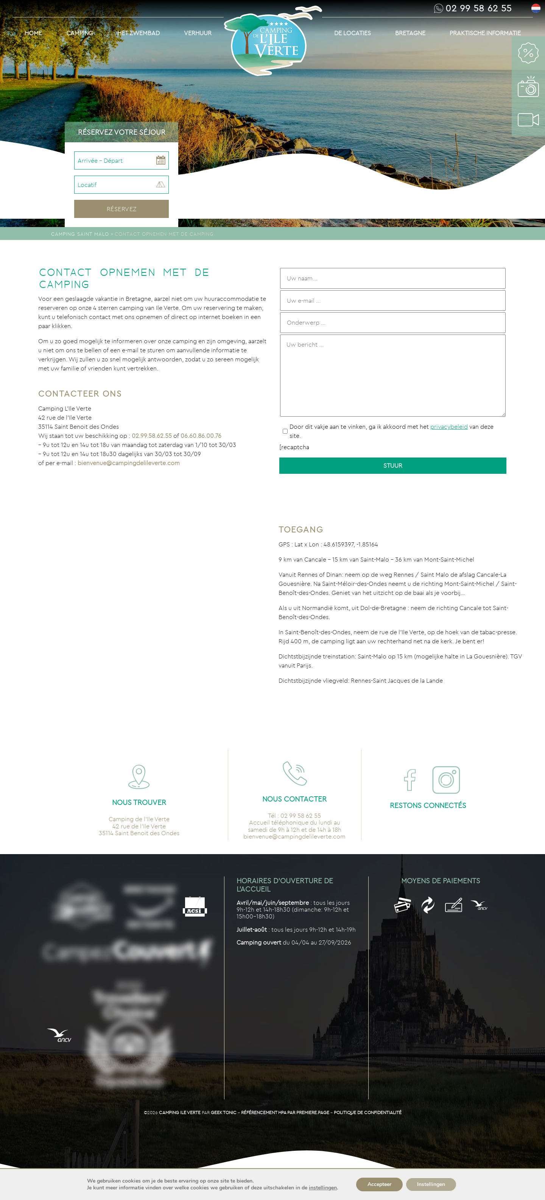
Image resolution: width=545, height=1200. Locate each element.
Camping (79, 33)
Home (33, 33)
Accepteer (379, 1184)
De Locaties (352, 33)
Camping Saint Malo (80, 234)
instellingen (323, 1187)
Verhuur (198, 33)
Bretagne (410, 33)
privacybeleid (449, 426)
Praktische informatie (485, 33)
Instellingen (431, 1184)
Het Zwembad (138, 33)
